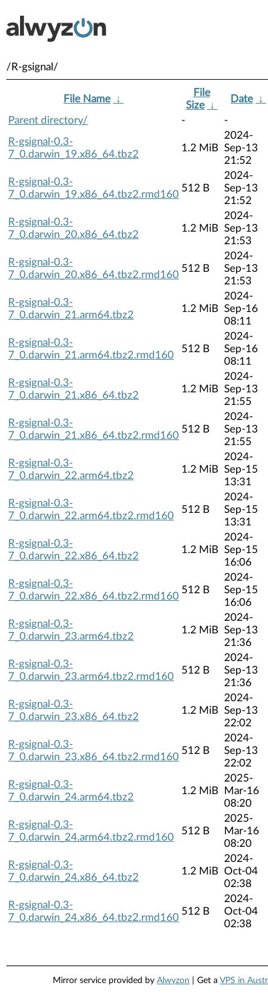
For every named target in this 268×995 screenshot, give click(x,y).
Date (241, 99)
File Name (86, 99)
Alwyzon (173, 980)
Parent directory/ (48, 120)
